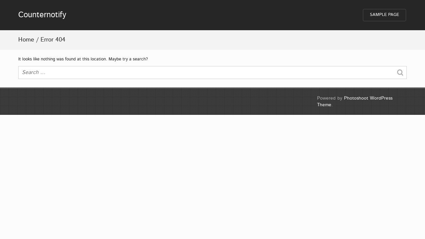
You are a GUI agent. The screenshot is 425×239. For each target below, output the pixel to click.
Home (26, 40)
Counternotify (42, 15)
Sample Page (384, 15)
